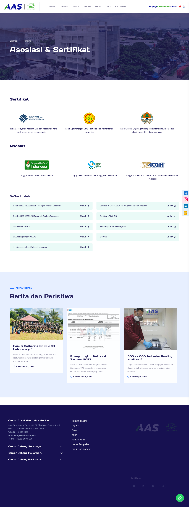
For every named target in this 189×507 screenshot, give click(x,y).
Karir (108, 6)
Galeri (87, 6)
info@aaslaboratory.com (25, 437)
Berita (98, 6)
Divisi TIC (76, 6)
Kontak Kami (120, 6)
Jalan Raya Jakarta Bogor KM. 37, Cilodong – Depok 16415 (34, 427)
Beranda (13, 41)
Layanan (64, 6)
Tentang (51, 6)
